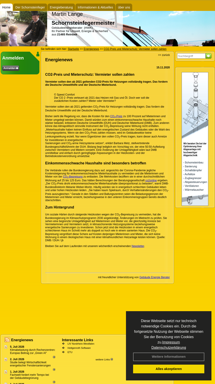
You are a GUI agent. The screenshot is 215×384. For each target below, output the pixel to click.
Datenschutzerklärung (168, 347)
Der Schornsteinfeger (30, 7)
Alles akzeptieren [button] (169, 369)
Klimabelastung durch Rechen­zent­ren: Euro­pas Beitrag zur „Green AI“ (32, 351)
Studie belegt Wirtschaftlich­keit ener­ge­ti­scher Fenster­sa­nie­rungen (30, 364)
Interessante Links (77, 340)
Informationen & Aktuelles (95, 7)
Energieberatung (61, 7)
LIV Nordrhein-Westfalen (80, 343)
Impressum (171, 342)
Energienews (22, 340)
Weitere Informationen (169, 356)
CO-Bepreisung (73, 176)
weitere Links (104, 359)
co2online (151, 180)
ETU (69, 352)
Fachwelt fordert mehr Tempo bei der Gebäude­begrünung (29, 376)
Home (6, 7)
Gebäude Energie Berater (154, 277)
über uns (124, 7)
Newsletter (138, 246)
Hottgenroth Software (79, 348)
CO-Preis (116, 116)
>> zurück (164, 55)
